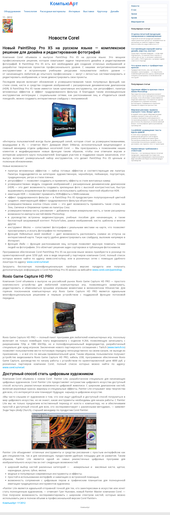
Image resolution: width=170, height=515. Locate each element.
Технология (30, 11)
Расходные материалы (53, 11)
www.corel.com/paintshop (107, 269)
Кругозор (102, 11)
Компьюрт (64, 3)
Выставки (88, 11)
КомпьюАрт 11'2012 (14, 502)
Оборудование (12, 11)
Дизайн (114, 11)
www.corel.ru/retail (38, 261)
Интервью (74, 11)
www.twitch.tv (116, 347)
